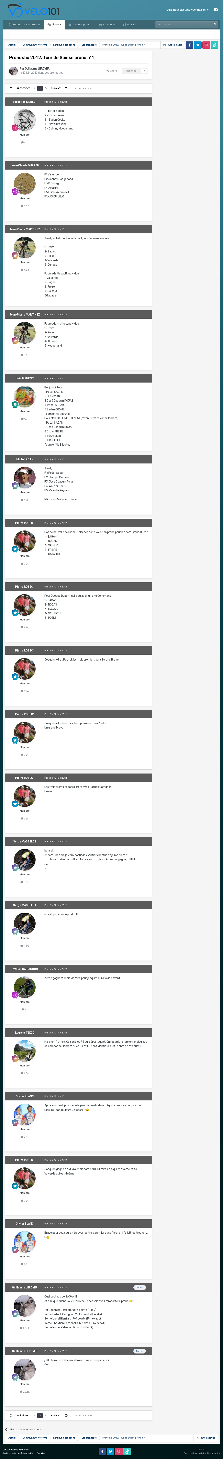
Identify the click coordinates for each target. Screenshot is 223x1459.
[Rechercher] (175, 24)
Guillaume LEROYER (37, 68)
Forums (56, 24)
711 (25, 1009)
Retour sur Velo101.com (26, 24)
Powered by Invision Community (202, 1453)
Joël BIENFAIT (25, 378)
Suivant (56, 88)
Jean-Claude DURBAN (25, 165)
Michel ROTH (24, 459)
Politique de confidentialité (18, 1453)
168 (24, 419)
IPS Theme (9, 1449)
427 (25, 142)
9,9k (25, 500)
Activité (131, 24)
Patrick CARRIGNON (25, 969)
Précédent (23, 88)
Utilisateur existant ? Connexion (187, 10)
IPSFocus (24, 1449)
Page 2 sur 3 (83, 88)
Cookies (41, 1453)
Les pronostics (54, 72)
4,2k (25, 269)
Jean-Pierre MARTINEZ (24, 229)
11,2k (24, 882)
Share (111, 70)
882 (25, 206)
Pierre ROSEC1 (25, 523)
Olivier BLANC (25, 1096)
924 (25, 563)
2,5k (25, 1137)
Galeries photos (82, 24)
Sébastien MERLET (25, 101)
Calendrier (109, 24)
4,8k (25, 1073)
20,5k (25, 1328)
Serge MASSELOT (25, 841)
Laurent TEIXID (25, 1032)
